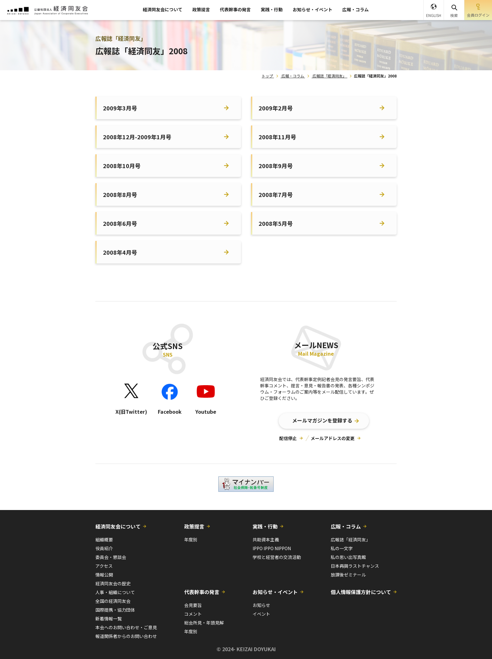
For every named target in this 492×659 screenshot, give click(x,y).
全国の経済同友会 (113, 601)
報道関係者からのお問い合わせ (126, 636)
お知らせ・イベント (312, 9)
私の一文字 (342, 548)
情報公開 (104, 574)
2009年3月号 (120, 108)
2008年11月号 (277, 137)
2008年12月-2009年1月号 (137, 137)
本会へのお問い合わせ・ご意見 (126, 627)
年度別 (190, 539)
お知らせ (261, 605)
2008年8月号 (120, 194)
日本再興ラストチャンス (355, 566)
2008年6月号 (120, 223)
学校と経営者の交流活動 (277, 557)
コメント (193, 614)
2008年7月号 (276, 194)
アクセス (104, 566)
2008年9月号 (276, 166)
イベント (261, 614)
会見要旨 (193, 605)
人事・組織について (115, 592)
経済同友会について (162, 9)
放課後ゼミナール (348, 574)
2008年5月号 (276, 223)
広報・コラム (355, 9)
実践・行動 (272, 9)
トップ (267, 75)
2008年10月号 (122, 166)
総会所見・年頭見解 (204, 622)
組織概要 (104, 539)
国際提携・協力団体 (115, 610)
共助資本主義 (266, 539)
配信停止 (288, 438)
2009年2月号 (276, 108)
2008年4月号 (120, 252)
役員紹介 (104, 548)
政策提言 (201, 9)
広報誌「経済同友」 (329, 75)
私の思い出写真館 (348, 557)
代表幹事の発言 (235, 9)
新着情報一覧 (108, 618)
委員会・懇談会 (110, 557)
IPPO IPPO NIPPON (272, 548)
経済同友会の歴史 (113, 583)
